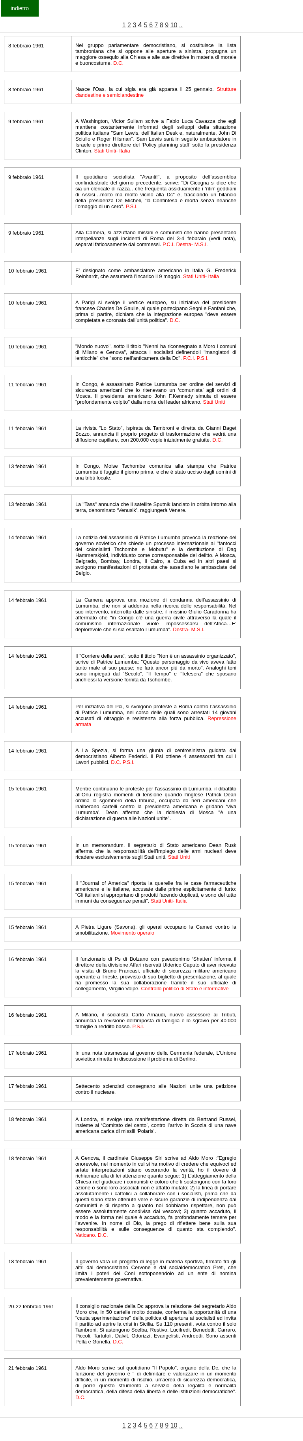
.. (181, 25)
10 (174, 25)
